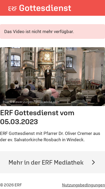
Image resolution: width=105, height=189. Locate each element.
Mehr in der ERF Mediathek (52, 162)
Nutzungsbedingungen (83, 184)
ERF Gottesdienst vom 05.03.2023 (37, 117)
